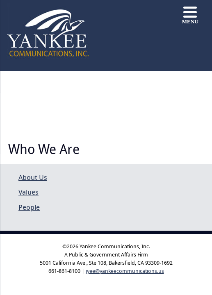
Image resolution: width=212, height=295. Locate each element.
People (29, 207)
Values (28, 192)
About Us (32, 177)
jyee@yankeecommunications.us (125, 271)
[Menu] (190, 15)
